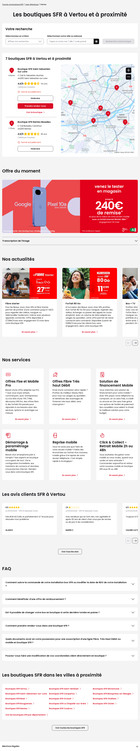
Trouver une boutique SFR (12, 4)
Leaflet (116, 152)
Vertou (43, 4)
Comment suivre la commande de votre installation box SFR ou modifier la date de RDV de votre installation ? (70, 584)
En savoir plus (22, 419)
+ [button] (128, 70)
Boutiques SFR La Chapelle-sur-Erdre (67, 703)
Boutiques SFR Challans (104, 698)
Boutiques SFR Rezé (15, 698)
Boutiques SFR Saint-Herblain (64, 688)
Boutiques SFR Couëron (60, 708)
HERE (132, 152)
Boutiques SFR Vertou (16, 688)
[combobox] (70, 41)
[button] (96, 41)
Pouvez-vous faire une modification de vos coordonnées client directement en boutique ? (70, 655)
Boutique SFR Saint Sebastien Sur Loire (34, 70)
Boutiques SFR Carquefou (62, 693)
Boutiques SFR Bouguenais (18, 703)
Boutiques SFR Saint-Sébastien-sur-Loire (26, 693)
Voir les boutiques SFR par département (26, 714)
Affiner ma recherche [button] (24, 41)
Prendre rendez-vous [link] (35, 106)
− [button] (128, 77)
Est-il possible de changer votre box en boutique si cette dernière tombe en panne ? (70, 612)
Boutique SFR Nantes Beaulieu (34, 122)
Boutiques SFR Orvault (60, 698)
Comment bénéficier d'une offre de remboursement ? (70, 599)
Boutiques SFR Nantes (16, 708)
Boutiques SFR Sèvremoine (106, 688)
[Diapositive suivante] (135, 343)
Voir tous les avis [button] (70, 551)
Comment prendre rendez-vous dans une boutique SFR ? (70, 625)
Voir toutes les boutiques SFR (70, 727)
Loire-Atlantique (31, 4)
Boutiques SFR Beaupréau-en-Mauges (112, 693)
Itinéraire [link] (35, 98)
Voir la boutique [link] (34, 112)
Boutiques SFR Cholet (103, 703)
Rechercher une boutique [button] (118, 41)
